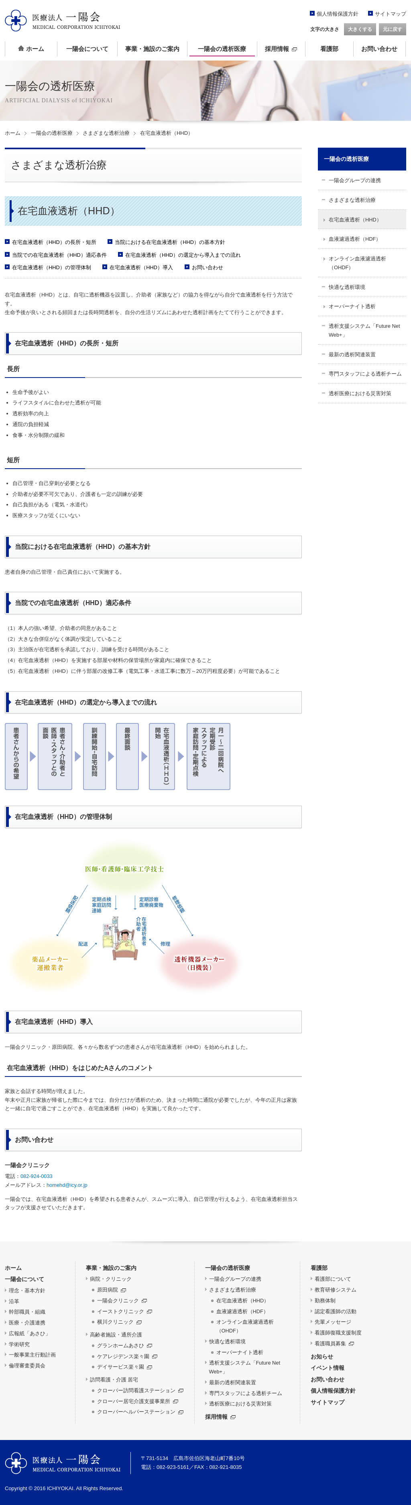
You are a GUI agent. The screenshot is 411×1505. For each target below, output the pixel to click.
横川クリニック (119, 1322)
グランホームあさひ (124, 1346)
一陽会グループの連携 (355, 180)
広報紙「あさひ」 (30, 1333)
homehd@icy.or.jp (67, 1185)
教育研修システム (335, 1290)
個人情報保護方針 (337, 14)
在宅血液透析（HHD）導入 (141, 267)
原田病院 (111, 1290)
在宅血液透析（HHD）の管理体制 (51, 267)
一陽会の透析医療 (222, 49)
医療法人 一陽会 (62, 1463)
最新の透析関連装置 (352, 354)
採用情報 (281, 49)
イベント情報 (327, 1368)
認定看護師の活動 (335, 1311)
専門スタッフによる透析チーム (365, 374)
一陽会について (87, 49)
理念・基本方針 (27, 1291)
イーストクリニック (124, 1311)
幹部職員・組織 (27, 1312)
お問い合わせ (379, 49)
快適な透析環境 (347, 287)
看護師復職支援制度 (338, 1333)
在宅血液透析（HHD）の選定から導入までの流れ (183, 255)
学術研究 (19, 1344)
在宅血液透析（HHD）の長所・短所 (54, 242)
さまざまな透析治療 (106, 133)
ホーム (31, 48)
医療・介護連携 (27, 1323)
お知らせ (322, 1356)
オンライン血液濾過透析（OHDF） (357, 263)
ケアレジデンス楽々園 (127, 1356)
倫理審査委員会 (27, 1366)
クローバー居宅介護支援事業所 (137, 1401)
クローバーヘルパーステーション (140, 1412)
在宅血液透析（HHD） (355, 220)
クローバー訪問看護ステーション (140, 1390)
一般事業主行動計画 (32, 1355)
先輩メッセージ (333, 1322)
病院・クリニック (111, 1279)
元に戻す (392, 29)
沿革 (14, 1301)
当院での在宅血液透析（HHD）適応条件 (59, 255)
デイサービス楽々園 (124, 1367)
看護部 (329, 49)
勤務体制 (325, 1301)
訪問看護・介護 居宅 (114, 1380)
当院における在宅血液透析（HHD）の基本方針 (170, 242)
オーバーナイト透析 (352, 306)
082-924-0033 (36, 1176)
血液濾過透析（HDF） (355, 239)
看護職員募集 (334, 1343)
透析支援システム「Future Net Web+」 (364, 330)
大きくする (360, 29)
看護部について (333, 1279)
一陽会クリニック (122, 1301)
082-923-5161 (173, 1467)
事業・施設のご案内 (152, 49)
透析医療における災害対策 (360, 393)
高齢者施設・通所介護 (116, 1335)
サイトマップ (390, 14)
